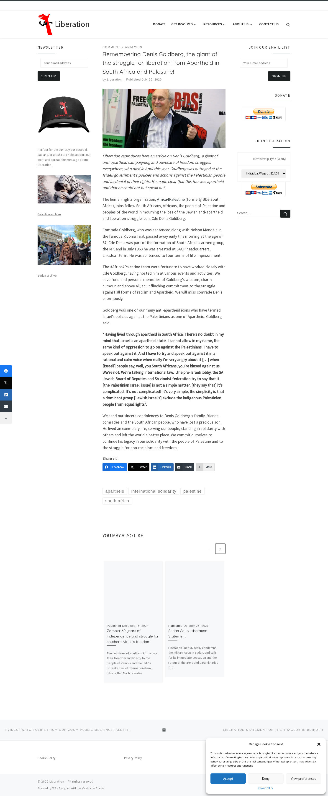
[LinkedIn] (162, 467)
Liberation (114, 79)
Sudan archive (47, 275)
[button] (319, 744)
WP (54, 788)
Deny (265, 778)
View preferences (303, 778)
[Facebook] (114, 467)
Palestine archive (49, 214)
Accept (228, 778)
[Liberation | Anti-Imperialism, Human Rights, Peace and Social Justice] (45, 23)
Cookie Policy (265, 788)
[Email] (184, 467)
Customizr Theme (93, 788)
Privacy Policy (133, 758)
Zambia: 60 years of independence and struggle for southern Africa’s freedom (133, 636)
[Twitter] (138, 467)
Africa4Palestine (171, 199)
